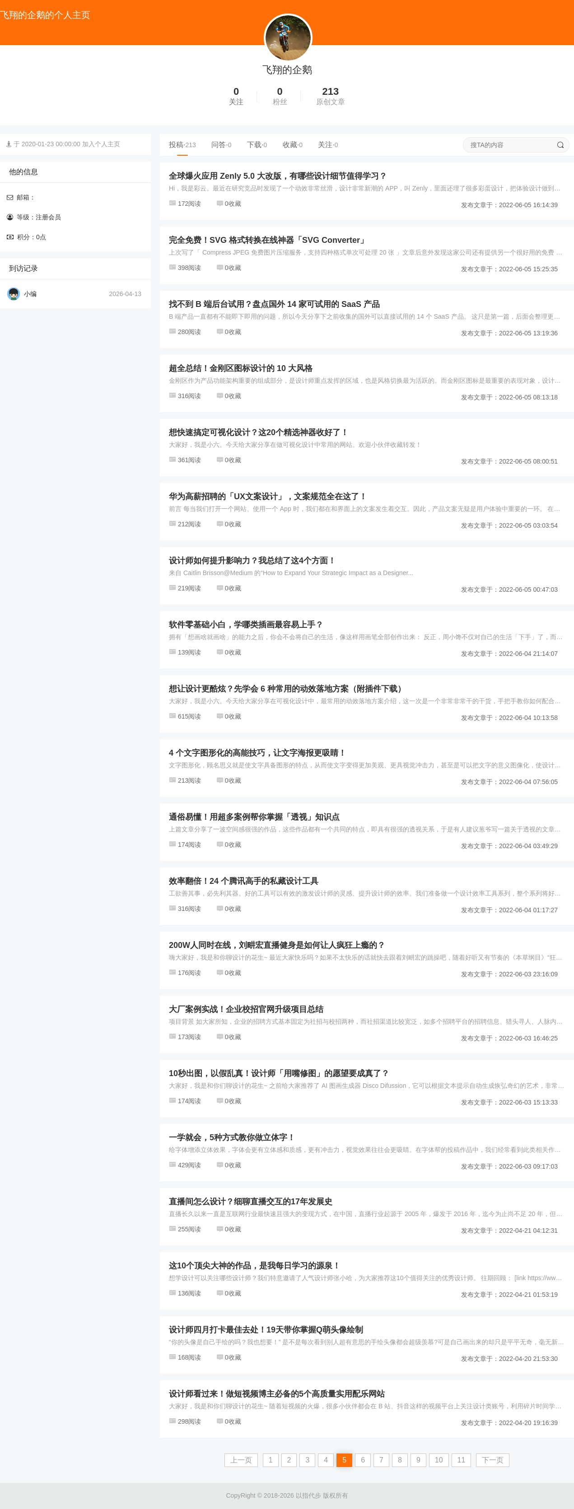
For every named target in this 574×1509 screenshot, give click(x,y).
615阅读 (185, 716)
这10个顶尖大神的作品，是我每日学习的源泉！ (255, 1265)
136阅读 (185, 1293)
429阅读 (185, 1165)
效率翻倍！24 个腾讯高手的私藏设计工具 (243, 881)
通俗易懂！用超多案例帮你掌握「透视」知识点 (254, 817)
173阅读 (185, 1036)
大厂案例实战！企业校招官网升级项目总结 (246, 1009)
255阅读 (185, 1229)
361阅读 (185, 460)
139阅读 (185, 652)
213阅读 (185, 780)
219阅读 (185, 588)
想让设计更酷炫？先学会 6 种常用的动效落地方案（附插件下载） (287, 688)
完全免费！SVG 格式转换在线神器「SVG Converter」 (268, 240)
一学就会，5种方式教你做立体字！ (232, 1137)
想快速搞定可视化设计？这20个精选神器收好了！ (259, 432)
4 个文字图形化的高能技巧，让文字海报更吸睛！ (257, 752)
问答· (221, 145)
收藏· (293, 145)
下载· (257, 145)
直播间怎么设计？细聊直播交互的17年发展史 (250, 1201)
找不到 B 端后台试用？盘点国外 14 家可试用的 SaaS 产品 (274, 304)
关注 (236, 102)
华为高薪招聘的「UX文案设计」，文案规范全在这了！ (268, 496)
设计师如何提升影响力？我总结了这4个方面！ (252, 560)
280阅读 (185, 331)
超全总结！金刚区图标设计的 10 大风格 (241, 368)
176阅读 (185, 972)
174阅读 (185, 844)
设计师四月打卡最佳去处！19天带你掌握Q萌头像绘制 (266, 1329)
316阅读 (185, 395)
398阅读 (185, 267)
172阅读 (185, 203)
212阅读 (185, 524)
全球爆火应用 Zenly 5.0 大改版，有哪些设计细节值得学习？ (278, 176)
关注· (328, 145)
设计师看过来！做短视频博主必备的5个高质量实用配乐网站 (277, 1393)
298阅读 (185, 1421)
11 (461, 1460)
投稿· (182, 145)
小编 (30, 293)
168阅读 (185, 1357)
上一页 (241, 1460)
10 (439, 1460)
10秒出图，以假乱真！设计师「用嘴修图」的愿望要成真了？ (279, 1073)
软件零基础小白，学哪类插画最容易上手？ (246, 624)
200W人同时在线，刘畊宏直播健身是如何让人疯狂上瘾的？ (277, 945)
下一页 (493, 1460)
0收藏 (229, 203)
